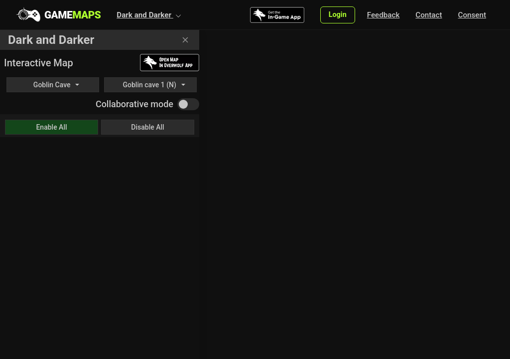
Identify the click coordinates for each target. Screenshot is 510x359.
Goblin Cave (52, 85)
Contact (428, 14)
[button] (149, 15)
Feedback (383, 14)
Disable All (147, 127)
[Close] (185, 40)
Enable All (51, 127)
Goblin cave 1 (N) (149, 85)
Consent (472, 14)
